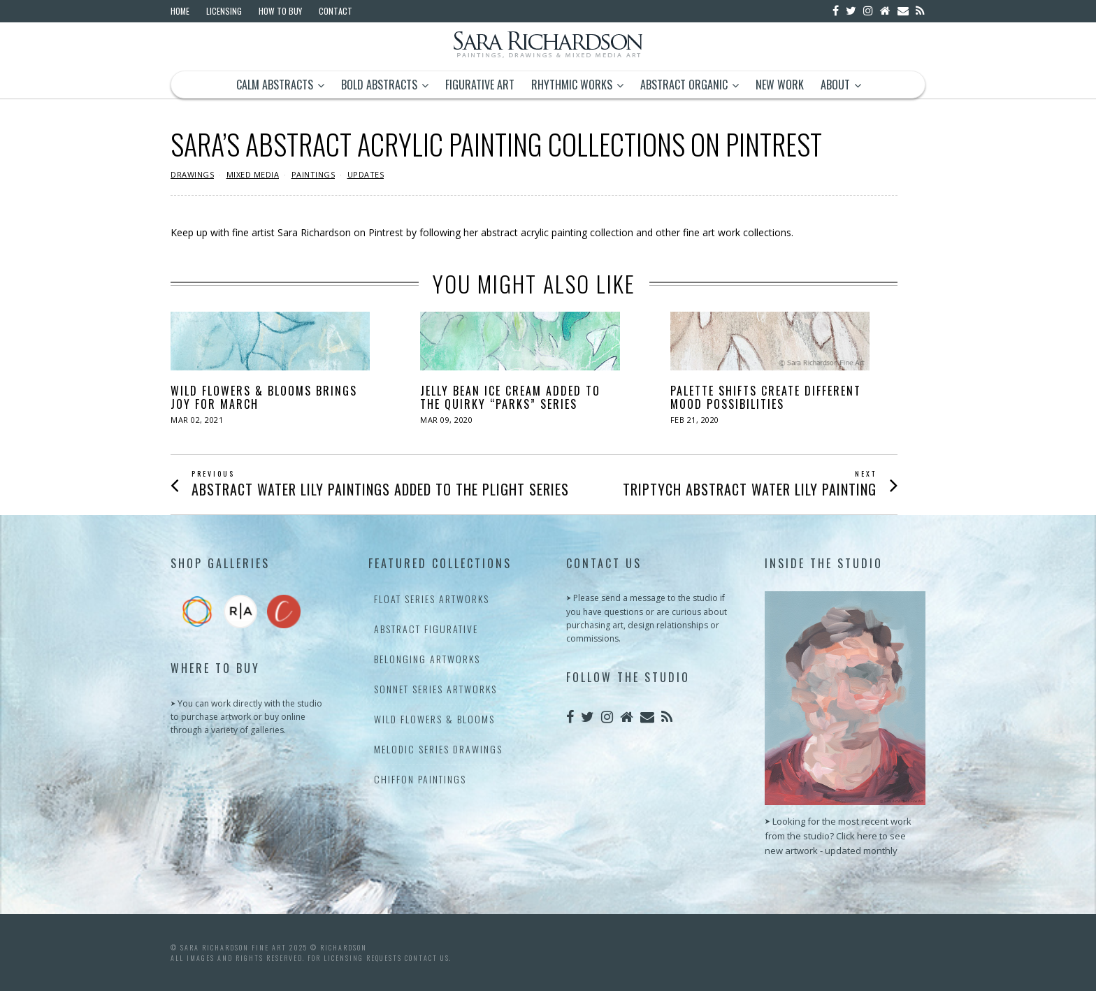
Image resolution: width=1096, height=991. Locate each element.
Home (180, 11)
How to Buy (280, 11)
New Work (780, 84)
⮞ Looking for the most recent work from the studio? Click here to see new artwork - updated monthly (838, 836)
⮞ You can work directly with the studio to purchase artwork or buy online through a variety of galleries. (246, 716)
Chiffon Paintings (420, 779)
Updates (365, 174)
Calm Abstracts (274, 84)
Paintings (313, 174)
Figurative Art (479, 84)
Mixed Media (253, 174)
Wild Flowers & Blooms (434, 718)
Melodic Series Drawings (438, 749)
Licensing (224, 11)
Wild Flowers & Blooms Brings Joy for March (264, 397)
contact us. (428, 958)
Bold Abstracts (379, 84)
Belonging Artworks (427, 658)
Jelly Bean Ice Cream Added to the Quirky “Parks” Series (510, 397)
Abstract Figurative (426, 628)
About (835, 84)
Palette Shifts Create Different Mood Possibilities (765, 397)
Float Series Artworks (431, 598)
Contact (335, 11)
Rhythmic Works (571, 84)
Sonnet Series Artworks (435, 688)
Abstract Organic (684, 84)
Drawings (192, 174)
